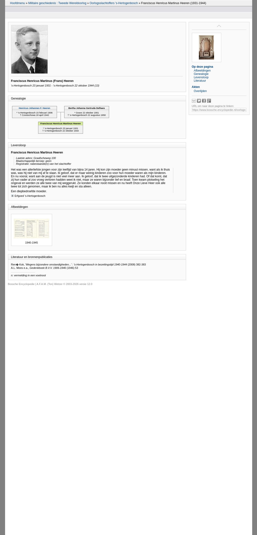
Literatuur (200, 80)
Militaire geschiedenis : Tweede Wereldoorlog (57, 3)
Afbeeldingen (202, 70)
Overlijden (200, 91)
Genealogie (201, 74)
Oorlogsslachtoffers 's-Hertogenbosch (114, 3)
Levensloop (201, 77)
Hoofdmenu (17, 3)
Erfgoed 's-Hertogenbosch (28, 195)
